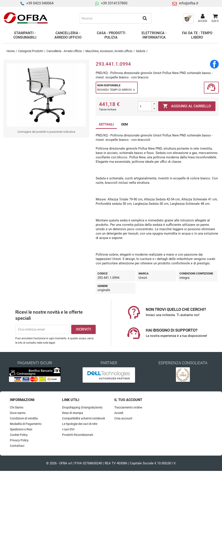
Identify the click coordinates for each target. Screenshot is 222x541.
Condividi (214, 64)
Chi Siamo (16, 407)
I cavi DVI (68, 429)
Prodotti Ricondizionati (77, 435)
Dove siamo (18, 413)
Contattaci (17, 445)
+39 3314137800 (114, 3)
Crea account (123, 418)
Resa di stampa (72, 413)
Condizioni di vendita (24, 418)
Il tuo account (128, 400)
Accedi (118, 413)
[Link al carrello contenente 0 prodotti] (215, 18)
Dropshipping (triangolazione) (82, 407)
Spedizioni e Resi (21, 429)
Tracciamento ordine (128, 407)
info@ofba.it (188, 3)
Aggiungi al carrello (187, 106)
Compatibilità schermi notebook (83, 418)
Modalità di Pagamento (26, 424)
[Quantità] (145, 106)
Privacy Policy (19, 440)
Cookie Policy (19, 435)
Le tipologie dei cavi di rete (79, 424)
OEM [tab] (124, 124)
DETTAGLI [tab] (106, 124)
